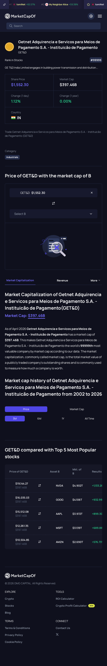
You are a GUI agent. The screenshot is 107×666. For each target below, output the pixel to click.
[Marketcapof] (20, 16)
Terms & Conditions (17, 628)
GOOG (56, 499)
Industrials (12, 157)
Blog (8, 612)
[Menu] (99, 16)
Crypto (9, 598)
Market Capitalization (20, 280)
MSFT (56, 527)
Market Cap (77, 409)
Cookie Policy (13, 642)
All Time (89, 418)
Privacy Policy (14, 635)
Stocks (9, 605)
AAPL (56, 513)
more (96, 280)
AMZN (56, 542)
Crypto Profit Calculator (75, 605)
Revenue (62, 280)
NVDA (56, 485)
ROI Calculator (65, 598)
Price (26, 409)
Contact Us (63, 628)
